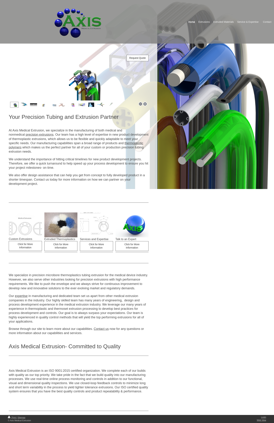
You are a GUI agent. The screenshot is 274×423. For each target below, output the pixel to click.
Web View (261, 420)
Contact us (101, 329)
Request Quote (137, 58)
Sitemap (21, 417)
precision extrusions (39, 134)
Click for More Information (25, 246)
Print (12, 417)
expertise (21, 296)
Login (263, 417)
